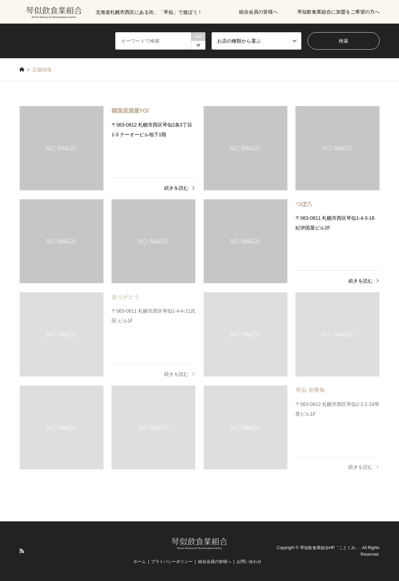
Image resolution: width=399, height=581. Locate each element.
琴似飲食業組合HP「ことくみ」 (330, 547)
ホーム (139, 561)
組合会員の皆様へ (258, 12)
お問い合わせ (249, 561)
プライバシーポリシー (172, 561)
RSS (21, 550)
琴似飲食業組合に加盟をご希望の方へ (338, 12)
